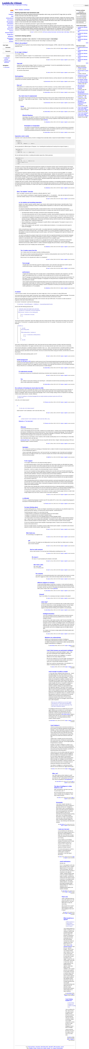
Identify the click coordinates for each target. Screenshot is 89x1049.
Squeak (48, 1048)
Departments (10, 28)
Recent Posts (10, 25)
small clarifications (65, 861)
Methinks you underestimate (53, 637)
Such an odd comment (36, 549)
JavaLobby (38, 1046)
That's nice (65, 896)
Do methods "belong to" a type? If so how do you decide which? (83, 81)
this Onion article (66, 714)
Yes (22, 379)
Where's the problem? (21, 43)
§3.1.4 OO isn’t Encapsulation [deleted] (81, 87)
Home (11, 12)
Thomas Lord (47, 402)
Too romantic (39, 573)
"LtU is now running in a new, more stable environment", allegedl (83, 108)
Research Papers (9, 32)
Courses (11, 30)
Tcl (51, 1048)
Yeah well (19, 63)
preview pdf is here (25, 440)
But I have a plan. (38, 564)
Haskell (44, 1048)
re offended (25, 498)
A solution (18, 291)
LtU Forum (26, 9)
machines (45, 119)
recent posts (6, 67)
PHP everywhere (57, 1046)
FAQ (12, 16)
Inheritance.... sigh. (82, 96)
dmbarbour (48, 187)
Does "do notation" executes (25, 191)
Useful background (22, 359)
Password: (8, 51)
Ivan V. (49, 59)
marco (49, 48)
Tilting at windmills (82, 67)
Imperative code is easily (22, 136)
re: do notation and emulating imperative (30, 202)
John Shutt (48, 590)
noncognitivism (68, 779)
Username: (8, 47)
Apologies (25, 447)
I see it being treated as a (69, 999)
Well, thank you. (30, 533)
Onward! (41, 594)
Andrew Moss (47, 92)
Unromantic (59, 802)
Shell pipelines (19, 76)
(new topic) (10, 27)
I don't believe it (54, 725)
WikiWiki (31, 1048)
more (87, 42)
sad (29, 540)
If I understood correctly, (25, 371)
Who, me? (55, 773)
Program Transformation (58, 1048)
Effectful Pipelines (27, 115)
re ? (20, 416)
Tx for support (28, 460)
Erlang (35, 1048)
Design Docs (10, 34)
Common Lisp (40, 1048)
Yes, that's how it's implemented (28, 96)
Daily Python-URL (44, 1046)
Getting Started (9, 18)
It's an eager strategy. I (21, 52)
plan (40, 566)
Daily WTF (51, 1046)
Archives (11, 41)
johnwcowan (47, 81)
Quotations (10, 36)
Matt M (49, 457)
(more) (62, 1046)
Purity (22, 106)
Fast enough (25, 263)
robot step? (44, 602)
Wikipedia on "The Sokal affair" (26, 421)
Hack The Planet (31, 1046)
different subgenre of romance (46, 582)
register (65, 48)
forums (21, 9)
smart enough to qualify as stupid (58, 671)
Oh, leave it (35, 557)
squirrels (55, 588)
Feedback (11, 14)
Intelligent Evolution (48, 613)
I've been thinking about (31, 507)
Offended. (23, 427)
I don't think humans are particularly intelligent (60, 650)
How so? (19, 85)
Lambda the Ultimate (12, 3)
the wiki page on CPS (26, 361)
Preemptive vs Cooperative (31, 125)
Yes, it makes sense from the (29, 250)
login (62, 48)
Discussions (10, 20)
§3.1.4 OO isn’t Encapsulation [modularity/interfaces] (83, 92)
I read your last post (63, 829)
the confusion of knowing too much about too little (29, 388)
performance (26, 272)
